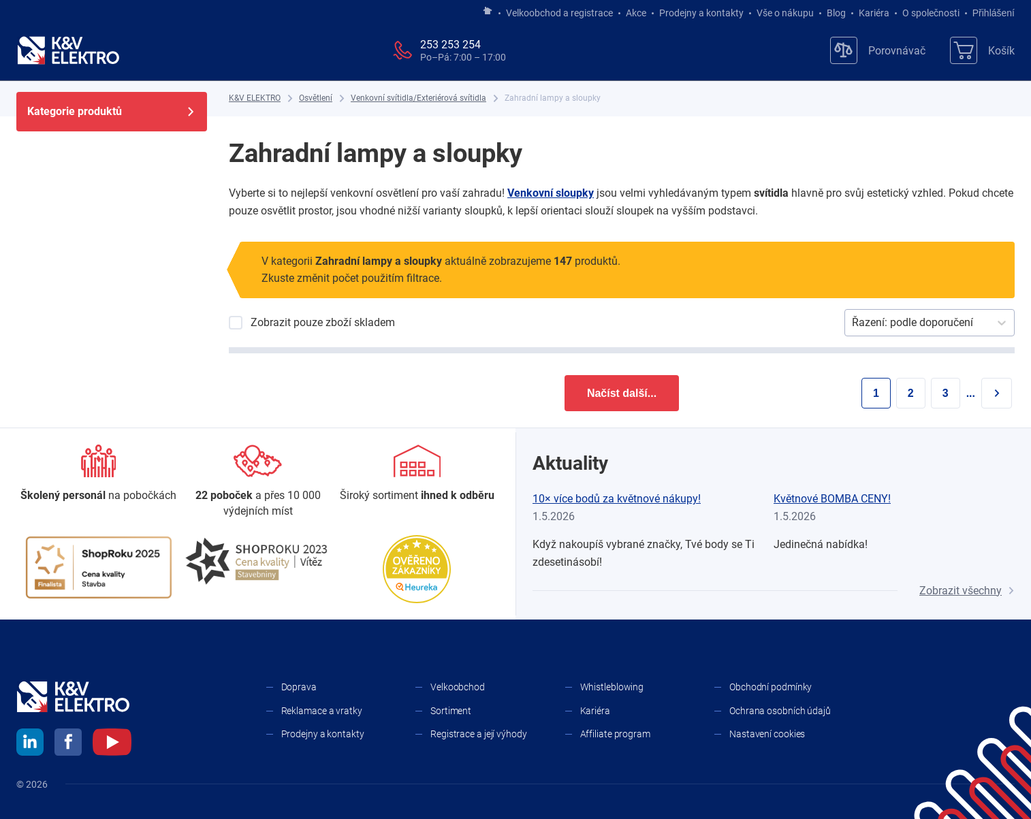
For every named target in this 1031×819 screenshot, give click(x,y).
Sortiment (450, 710)
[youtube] (112, 744)
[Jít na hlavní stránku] (487, 11)
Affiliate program (615, 733)
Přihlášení (990, 12)
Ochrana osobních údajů (780, 710)
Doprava (299, 686)
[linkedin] (30, 744)
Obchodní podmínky (770, 686)
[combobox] (853, 323)
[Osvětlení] (315, 98)
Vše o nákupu (785, 12)
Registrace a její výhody (478, 733)
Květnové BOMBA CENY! (832, 498)
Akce (636, 12)
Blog (836, 12)
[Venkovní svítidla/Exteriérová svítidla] (418, 98)
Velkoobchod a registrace (559, 12)
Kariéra (874, 12)
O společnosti (930, 12)
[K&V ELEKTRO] (68, 50)
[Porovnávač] (877, 50)
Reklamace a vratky (321, 710)
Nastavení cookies (767, 733)
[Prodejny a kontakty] (258, 482)
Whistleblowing (612, 686)
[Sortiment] (417, 474)
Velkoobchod (457, 686)
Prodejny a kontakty (701, 12)
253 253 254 (450, 44)
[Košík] (982, 50)
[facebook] (68, 744)
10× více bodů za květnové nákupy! (617, 498)
